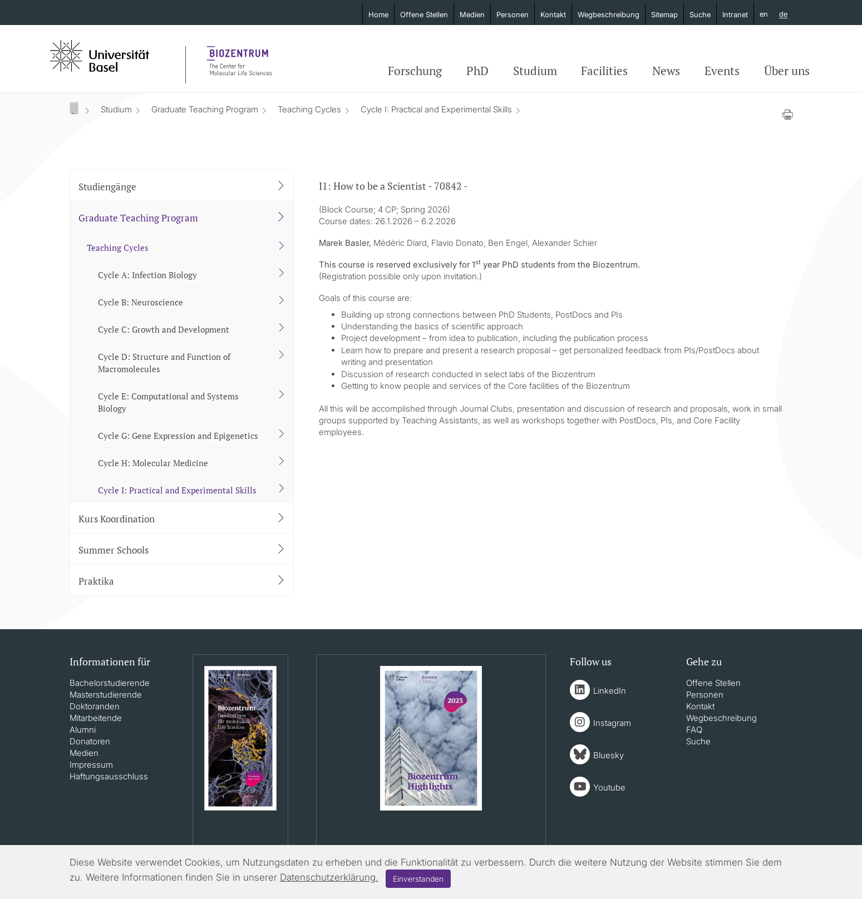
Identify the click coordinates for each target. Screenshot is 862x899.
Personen (512, 14)
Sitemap (664, 14)
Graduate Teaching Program (204, 109)
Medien (472, 14)
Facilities (604, 70)
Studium (535, 70)
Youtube (609, 787)
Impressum (91, 764)
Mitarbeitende (96, 718)
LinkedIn (609, 690)
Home (378, 14)
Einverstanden (418, 878)
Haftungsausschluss (109, 776)
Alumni (83, 729)
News (666, 70)
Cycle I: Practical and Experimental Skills (436, 109)
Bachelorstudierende (110, 683)
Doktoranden (95, 706)
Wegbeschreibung (608, 14)
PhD (477, 70)
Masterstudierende (106, 694)
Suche (700, 14)
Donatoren (90, 741)
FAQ (694, 729)
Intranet (735, 14)
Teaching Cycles (309, 109)
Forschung (415, 70)
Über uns (787, 70)
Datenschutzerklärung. (329, 877)
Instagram (612, 723)
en (764, 13)
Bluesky (608, 755)
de (783, 14)
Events (722, 70)
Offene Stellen (424, 14)
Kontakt (553, 14)
